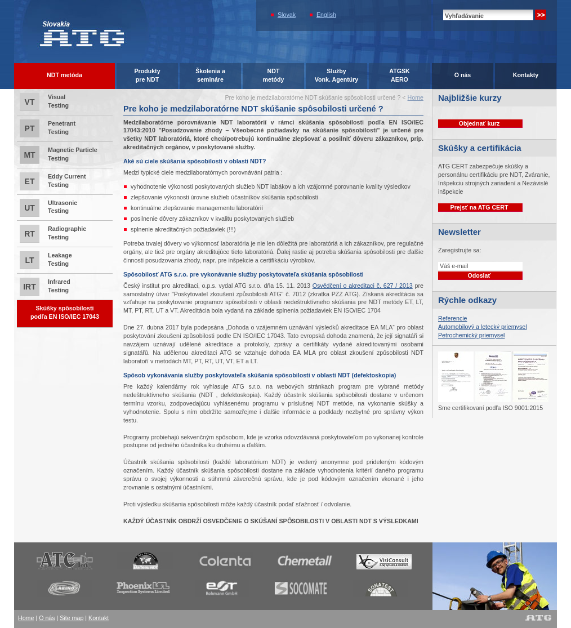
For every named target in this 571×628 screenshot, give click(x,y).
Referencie (452, 318)
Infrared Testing (45, 287)
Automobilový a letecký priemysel (482, 326)
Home (415, 97)
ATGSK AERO (399, 75)
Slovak (287, 14)
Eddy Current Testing (53, 181)
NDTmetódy (273, 75)
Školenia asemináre (210, 75)
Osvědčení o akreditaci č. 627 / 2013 (363, 285)
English (326, 14)
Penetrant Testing (47, 128)
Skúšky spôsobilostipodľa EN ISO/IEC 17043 (64, 312)
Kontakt (98, 617)
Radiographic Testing (53, 234)
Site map (71, 617)
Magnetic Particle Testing (58, 155)
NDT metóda (64, 75)
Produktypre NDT (147, 75)
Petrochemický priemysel (471, 335)
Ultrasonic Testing (48, 208)
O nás (462, 75)
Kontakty (526, 75)
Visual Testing (44, 102)
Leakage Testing (46, 260)
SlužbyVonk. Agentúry (337, 75)
